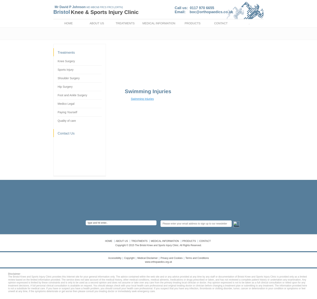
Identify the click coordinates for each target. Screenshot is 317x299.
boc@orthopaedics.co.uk (211, 12)
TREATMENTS (125, 23)
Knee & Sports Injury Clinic (104, 12)
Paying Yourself (67, 112)
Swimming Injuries (142, 98)
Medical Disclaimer (147, 258)
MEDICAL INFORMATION (158, 23)
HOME (68, 23)
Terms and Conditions (197, 258)
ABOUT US (97, 23)
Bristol (61, 12)
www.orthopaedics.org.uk (158, 262)
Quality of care (67, 120)
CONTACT (221, 23)
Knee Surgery (66, 61)
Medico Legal (66, 103)
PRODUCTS (193, 23)
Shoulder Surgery (69, 78)
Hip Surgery (65, 86)
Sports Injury (66, 69)
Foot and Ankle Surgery (72, 95)
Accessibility (114, 258)
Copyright (129, 258)
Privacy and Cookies (172, 258)
